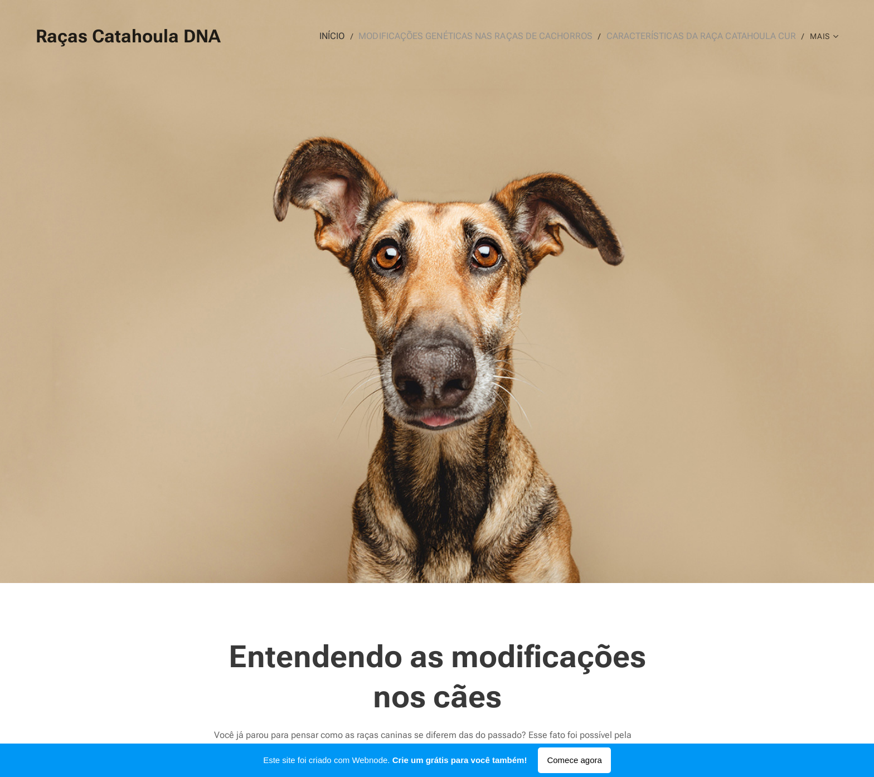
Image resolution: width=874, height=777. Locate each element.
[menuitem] (362, 36)
